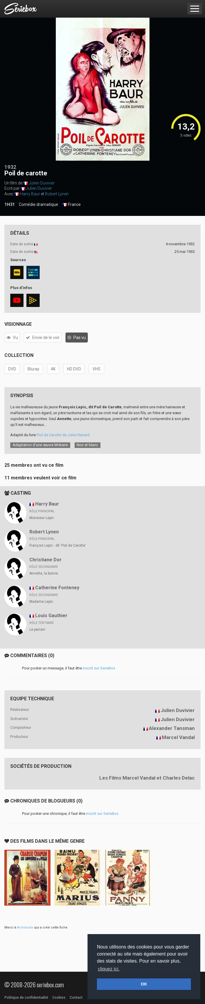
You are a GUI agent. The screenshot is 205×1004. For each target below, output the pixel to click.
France (72, 204)
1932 (10, 167)
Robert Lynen (57, 194)
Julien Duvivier (42, 183)
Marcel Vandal (178, 737)
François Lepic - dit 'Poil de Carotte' (57, 545)
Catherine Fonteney (57, 587)
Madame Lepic (41, 602)
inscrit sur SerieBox (99, 668)
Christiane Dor (45, 560)
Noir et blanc (87, 445)
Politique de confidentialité (26, 997)
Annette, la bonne (43, 573)
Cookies (58, 997)
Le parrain (37, 629)
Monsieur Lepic (41, 518)
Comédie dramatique (38, 204)
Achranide (25, 927)
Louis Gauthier (51, 615)
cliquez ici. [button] (109, 968)
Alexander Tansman (172, 728)
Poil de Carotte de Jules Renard (63, 435)
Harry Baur (30, 194)
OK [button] (144, 984)
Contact (76, 997)
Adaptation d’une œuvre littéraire (40, 445)
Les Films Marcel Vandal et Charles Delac (147, 778)
